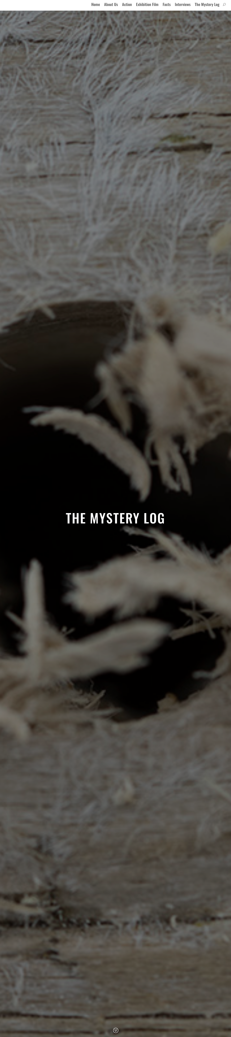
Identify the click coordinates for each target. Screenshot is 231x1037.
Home (95, 7)
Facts (167, 7)
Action (127, 7)
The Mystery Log (207, 7)
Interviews (183, 7)
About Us (111, 7)
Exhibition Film (147, 7)
